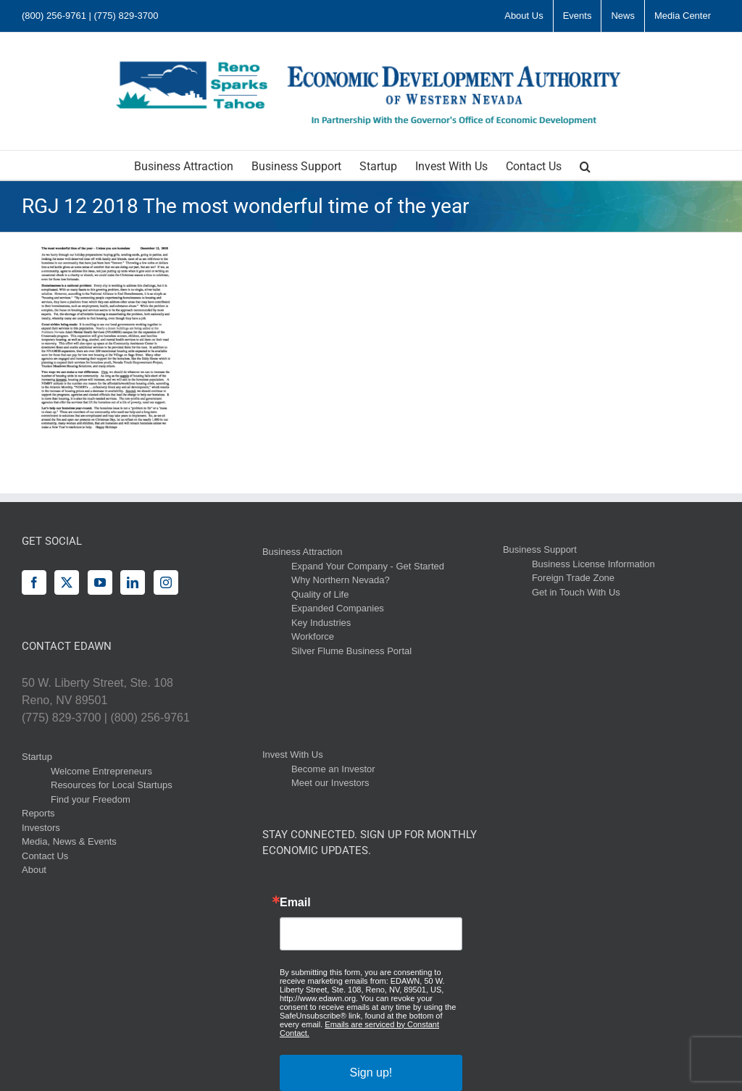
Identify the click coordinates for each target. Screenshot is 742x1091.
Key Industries (321, 622)
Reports (38, 813)
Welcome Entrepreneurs (101, 771)
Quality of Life (320, 594)
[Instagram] (166, 582)
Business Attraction (302, 551)
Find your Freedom (90, 799)
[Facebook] (34, 582)
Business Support (540, 549)
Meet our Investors (330, 782)
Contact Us (45, 855)
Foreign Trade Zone (573, 577)
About (34, 869)
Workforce (312, 636)
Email (295, 902)
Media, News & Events (69, 841)
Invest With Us (292, 754)
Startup (37, 756)
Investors (41, 827)
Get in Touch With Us (576, 592)
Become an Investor (333, 769)
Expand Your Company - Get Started (367, 566)
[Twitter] (66, 582)
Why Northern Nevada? (340, 579)
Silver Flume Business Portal (351, 650)
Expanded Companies (337, 608)
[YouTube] (100, 582)
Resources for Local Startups (111, 784)
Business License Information (593, 564)
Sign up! (371, 1072)
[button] (585, 165)
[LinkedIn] (132, 582)
